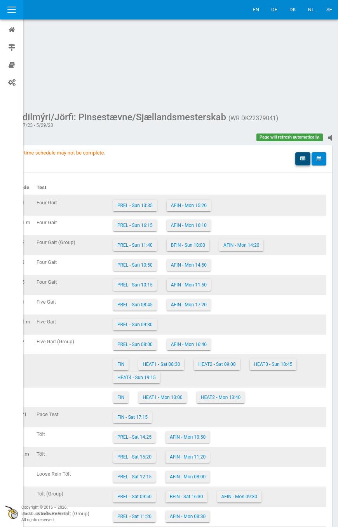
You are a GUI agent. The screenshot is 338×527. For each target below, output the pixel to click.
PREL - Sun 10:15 (155, 211)
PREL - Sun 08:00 (155, 270)
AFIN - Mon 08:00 (208, 403)
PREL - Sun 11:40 (155, 171)
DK (292, 9)
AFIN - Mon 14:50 (209, 191)
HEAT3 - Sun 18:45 (157, 303)
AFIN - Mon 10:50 (208, 363)
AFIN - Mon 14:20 (262, 171)
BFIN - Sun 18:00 (209, 171)
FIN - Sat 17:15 (153, 343)
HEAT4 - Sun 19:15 (214, 303)
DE (274, 9)
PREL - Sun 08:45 (155, 231)
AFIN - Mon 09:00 (208, 482)
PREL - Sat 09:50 (155, 422)
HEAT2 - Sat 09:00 (237, 290)
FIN (141, 290)
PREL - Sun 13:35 (155, 131)
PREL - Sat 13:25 (155, 462)
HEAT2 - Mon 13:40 (241, 323)
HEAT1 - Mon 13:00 (183, 323)
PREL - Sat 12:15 (155, 403)
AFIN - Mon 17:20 (209, 231)
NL (311, 9)
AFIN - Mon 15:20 (209, 131)
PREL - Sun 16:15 (155, 151)
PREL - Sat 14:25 (155, 363)
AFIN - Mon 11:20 (208, 383)
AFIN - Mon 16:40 (209, 270)
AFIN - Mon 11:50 (209, 211)
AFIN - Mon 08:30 (208, 442)
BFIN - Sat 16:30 (207, 422)
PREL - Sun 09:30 (155, 250)
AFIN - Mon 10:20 (208, 462)
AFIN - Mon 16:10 (209, 151)
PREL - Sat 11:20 (155, 442)
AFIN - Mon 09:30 (260, 422)
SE (329, 9)
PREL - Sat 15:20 (155, 383)
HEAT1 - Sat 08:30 (181, 290)
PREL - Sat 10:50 (155, 482)
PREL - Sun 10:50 (155, 191)
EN (256, 9)
